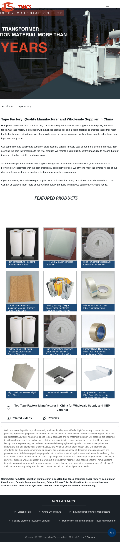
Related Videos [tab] (19, 418)
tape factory (24, 106)
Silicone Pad (26, 511)
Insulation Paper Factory (87, 479)
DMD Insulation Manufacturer (35, 479)
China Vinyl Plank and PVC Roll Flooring (74, 485)
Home (9, 106)
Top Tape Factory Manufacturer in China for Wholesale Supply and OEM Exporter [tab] (58, 407)
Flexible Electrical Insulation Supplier (33, 520)
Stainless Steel (9, 485)
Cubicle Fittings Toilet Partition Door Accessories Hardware (77, 482)
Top (112, 533)
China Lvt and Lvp (53, 511)
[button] (107, 7)
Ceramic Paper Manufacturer (30, 482)
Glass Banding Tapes (63, 479)
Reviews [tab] (51, 418)
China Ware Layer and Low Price (35, 485)
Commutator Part (10, 479)
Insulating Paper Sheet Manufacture (93, 511)
